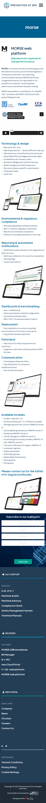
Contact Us (7, 728)
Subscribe (23, 562)
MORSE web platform (13, 674)
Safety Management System (17, 610)
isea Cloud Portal (10, 664)
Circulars (6, 718)
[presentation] (23, 552)
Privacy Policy (9, 767)
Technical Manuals (11, 615)
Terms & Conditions (12, 762)
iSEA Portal (11, 692)
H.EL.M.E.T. (7, 590)
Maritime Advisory (11, 600)
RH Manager (8, 654)
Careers (5, 723)
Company (6, 708)
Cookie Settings (10, 772)
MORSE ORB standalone (14, 649)
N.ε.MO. (6, 659)
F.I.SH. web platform (12, 669)
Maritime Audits (10, 595)
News (4, 713)
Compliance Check (11, 605)
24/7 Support (12, 574)
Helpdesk (10, 633)
